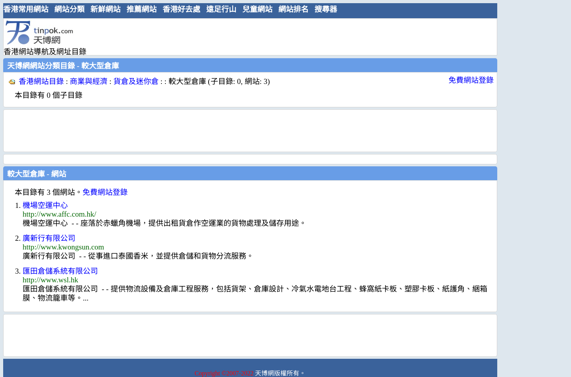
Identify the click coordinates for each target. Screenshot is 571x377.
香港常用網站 (25, 9)
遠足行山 (221, 9)
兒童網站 (257, 9)
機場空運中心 (45, 205)
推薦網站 (141, 9)
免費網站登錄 (471, 80)
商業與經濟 (88, 81)
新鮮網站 (105, 9)
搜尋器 (325, 9)
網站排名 (293, 9)
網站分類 (69, 9)
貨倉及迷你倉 (136, 81)
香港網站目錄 (41, 81)
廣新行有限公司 (49, 238)
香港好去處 (181, 9)
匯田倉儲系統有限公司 (60, 271)
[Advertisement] (247, 36)
